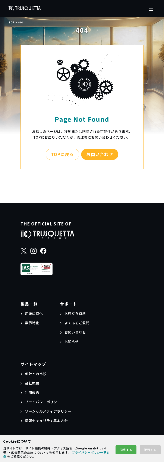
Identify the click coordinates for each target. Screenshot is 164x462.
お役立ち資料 (75, 313)
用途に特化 (34, 313)
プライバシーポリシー (43, 401)
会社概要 (32, 383)
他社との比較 (36, 373)
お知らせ (71, 341)
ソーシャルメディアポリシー (48, 411)
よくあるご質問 (77, 322)
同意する (126, 450)
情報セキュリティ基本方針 (46, 420)
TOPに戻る (62, 154)
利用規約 (32, 392)
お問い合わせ (99, 154)
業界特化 (32, 322)
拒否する (150, 450)
